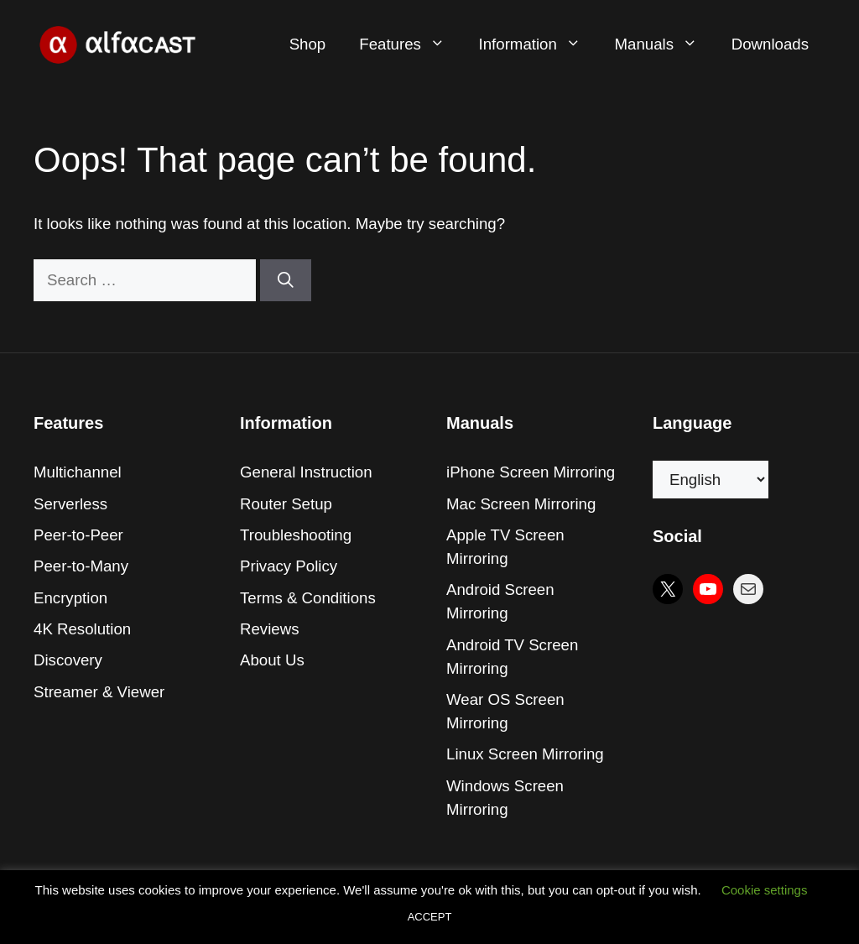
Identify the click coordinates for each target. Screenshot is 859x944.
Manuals (665, 44)
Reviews (269, 629)
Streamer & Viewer (99, 692)
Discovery (68, 660)
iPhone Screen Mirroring (530, 472)
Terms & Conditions (308, 598)
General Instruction (306, 472)
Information (538, 44)
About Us (272, 660)
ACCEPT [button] (430, 916)
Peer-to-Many (81, 566)
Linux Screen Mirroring (525, 754)
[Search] (285, 280)
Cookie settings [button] (764, 890)
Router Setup (286, 504)
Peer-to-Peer (78, 535)
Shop (307, 44)
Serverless (70, 504)
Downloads (770, 44)
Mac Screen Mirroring (521, 504)
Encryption (70, 598)
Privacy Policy (288, 566)
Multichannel (78, 472)
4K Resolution (82, 629)
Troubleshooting (295, 535)
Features (410, 44)
